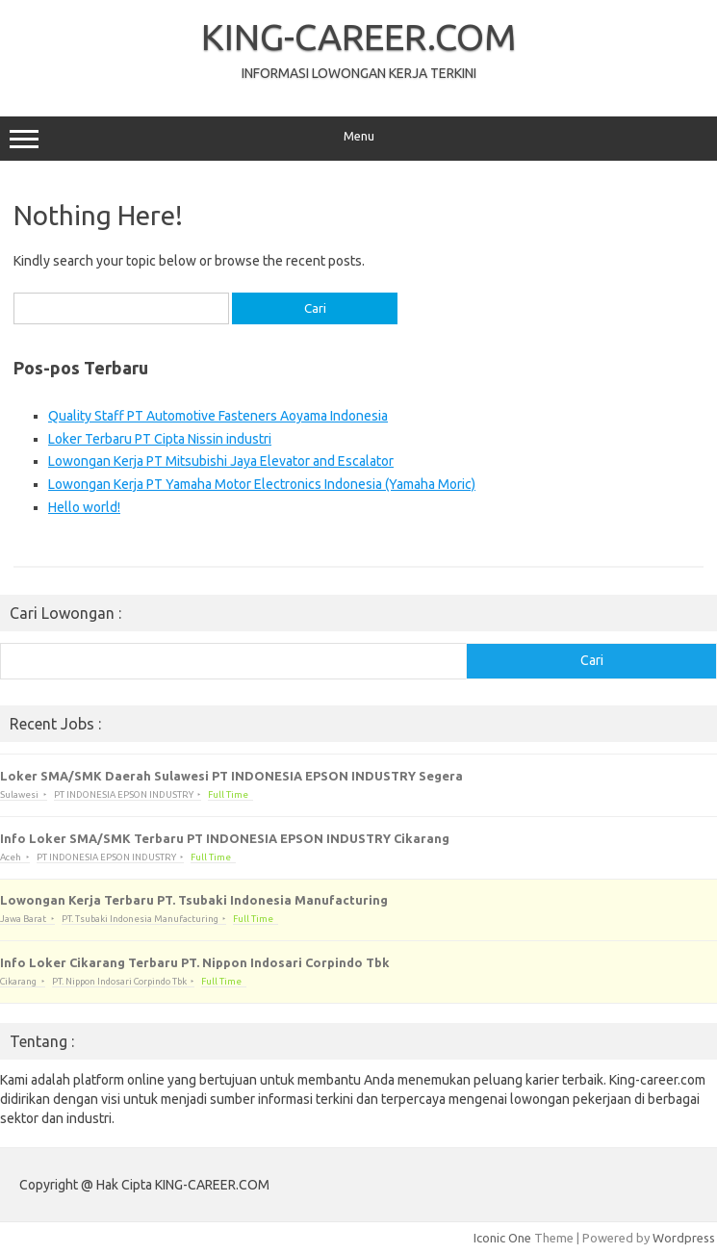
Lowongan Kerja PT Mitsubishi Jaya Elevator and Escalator (221, 461)
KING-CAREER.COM (359, 36)
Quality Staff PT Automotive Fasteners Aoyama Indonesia (218, 415)
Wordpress (684, 1237)
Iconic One (502, 1237)
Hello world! (84, 507)
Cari (591, 660)
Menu (358, 138)
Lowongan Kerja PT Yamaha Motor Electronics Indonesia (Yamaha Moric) (261, 484)
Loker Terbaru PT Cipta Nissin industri (159, 439)
